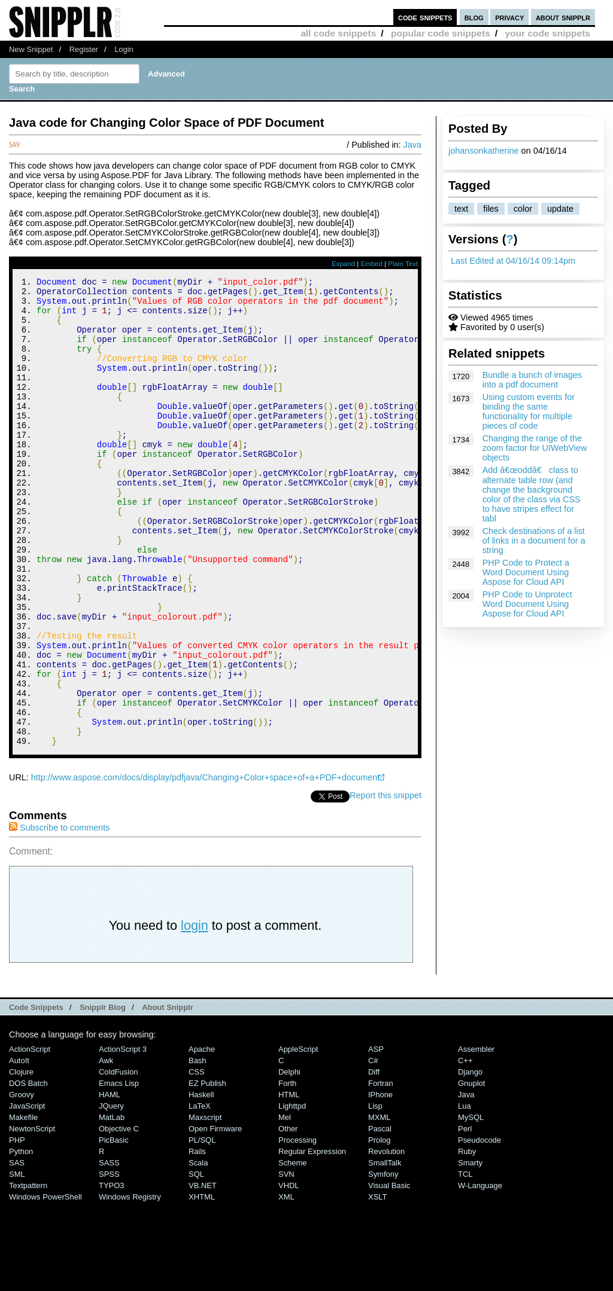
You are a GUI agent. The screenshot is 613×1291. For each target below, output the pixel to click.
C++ (465, 1148)
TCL (465, 1262)
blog (474, 17)
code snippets (425, 17)
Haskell (201, 1182)
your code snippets (547, 33)
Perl (465, 1216)
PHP (17, 1227)
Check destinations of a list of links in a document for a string (533, 540)
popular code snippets (440, 33)
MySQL (471, 1205)
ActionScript (29, 1137)
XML (286, 1284)
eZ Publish (207, 1171)
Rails (197, 1239)
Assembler (476, 1137)
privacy (509, 17)
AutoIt (19, 1148)
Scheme (292, 1250)
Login (123, 49)
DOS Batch (28, 1171)
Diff (374, 1159)
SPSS (109, 1262)
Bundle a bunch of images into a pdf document (532, 379)
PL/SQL (202, 1227)
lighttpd (292, 1193)
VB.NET (203, 1273)
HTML (288, 1182)
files (491, 208)
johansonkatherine (483, 150)
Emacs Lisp (119, 1171)
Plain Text (403, 263)
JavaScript (27, 1193)
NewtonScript (32, 1216)
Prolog (379, 1227)
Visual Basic (389, 1273)
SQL (196, 1262)
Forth (287, 1171)
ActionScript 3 (123, 1137)
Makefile (23, 1205)
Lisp (375, 1193)
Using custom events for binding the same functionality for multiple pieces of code (528, 411)
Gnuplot (471, 1171)
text (461, 208)
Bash (198, 1148)
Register (83, 49)
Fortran (380, 1171)
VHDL (288, 1273)
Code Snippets (36, 1095)
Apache (202, 1137)
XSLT (377, 1284)
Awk (106, 1148)
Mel (284, 1205)
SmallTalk (384, 1250)
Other (288, 1216)
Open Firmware (215, 1216)
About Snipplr (167, 1095)
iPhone (380, 1182)
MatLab (112, 1205)
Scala (198, 1250)
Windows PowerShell (45, 1284)
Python (21, 1239)
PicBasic (114, 1227)
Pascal (380, 1216)
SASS (109, 1250)
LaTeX (200, 1193)
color (523, 208)
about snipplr (563, 17)
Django (470, 1159)
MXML (379, 1205)
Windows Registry (130, 1284)
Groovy (21, 1182)
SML (17, 1262)
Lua (464, 1193)
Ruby (467, 1239)
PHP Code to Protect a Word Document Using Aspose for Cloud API (525, 572)
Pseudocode (479, 1227)
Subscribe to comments (59, 915)
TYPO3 (111, 1273)
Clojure (21, 1159)
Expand (343, 263)
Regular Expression (312, 1239)
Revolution (386, 1239)
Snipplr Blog (103, 1095)
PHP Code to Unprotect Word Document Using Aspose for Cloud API (527, 604)
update (560, 208)
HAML (109, 1182)
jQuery (111, 1193)
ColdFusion (118, 1159)
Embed (371, 263)
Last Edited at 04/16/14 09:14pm (513, 260)
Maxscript (205, 1205)
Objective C (119, 1216)
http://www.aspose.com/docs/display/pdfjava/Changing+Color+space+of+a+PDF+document (205, 865)
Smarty (470, 1250)
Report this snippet (385, 883)
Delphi (289, 1159)
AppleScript (298, 1137)
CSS (197, 1159)
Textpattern (28, 1273)
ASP (376, 1137)
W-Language (480, 1273)
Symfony (383, 1262)
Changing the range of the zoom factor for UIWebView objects (534, 448)
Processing (297, 1227)
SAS (17, 1250)
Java (412, 144)
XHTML (202, 1284)
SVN (286, 1262)
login (194, 1013)
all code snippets (338, 33)
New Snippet (31, 49)
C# (373, 1148)
